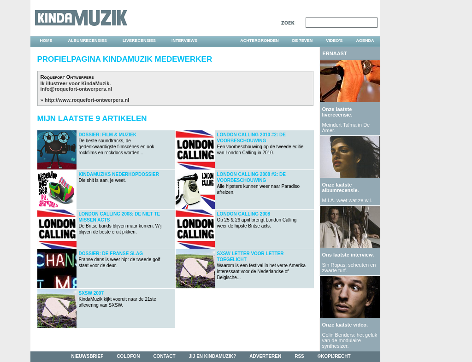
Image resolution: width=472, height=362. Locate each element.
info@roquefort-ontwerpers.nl (76, 89)
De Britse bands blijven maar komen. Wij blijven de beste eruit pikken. (120, 222)
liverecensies (139, 40)
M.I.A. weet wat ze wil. (347, 200)
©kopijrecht (334, 356)
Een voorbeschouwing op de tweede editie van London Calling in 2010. (260, 143)
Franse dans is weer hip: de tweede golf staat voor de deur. (119, 259)
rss (299, 356)
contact (164, 356)
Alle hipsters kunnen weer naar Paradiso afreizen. (258, 183)
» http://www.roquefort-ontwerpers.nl (85, 100)
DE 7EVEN (302, 40)
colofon (128, 356)
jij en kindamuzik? (212, 356)
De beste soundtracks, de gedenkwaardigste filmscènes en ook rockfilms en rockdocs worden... (116, 143)
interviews (184, 40)
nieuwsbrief (87, 356)
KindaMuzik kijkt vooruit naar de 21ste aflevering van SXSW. (117, 299)
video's (334, 40)
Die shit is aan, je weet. (119, 177)
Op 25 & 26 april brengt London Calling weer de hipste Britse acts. (257, 219)
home (46, 40)
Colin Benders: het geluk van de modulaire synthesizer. (350, 340)
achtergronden (259, 40)
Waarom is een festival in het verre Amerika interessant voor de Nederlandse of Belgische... (261, 265)
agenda (365, 40)
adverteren (265, 356)
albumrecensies (87, 40)
